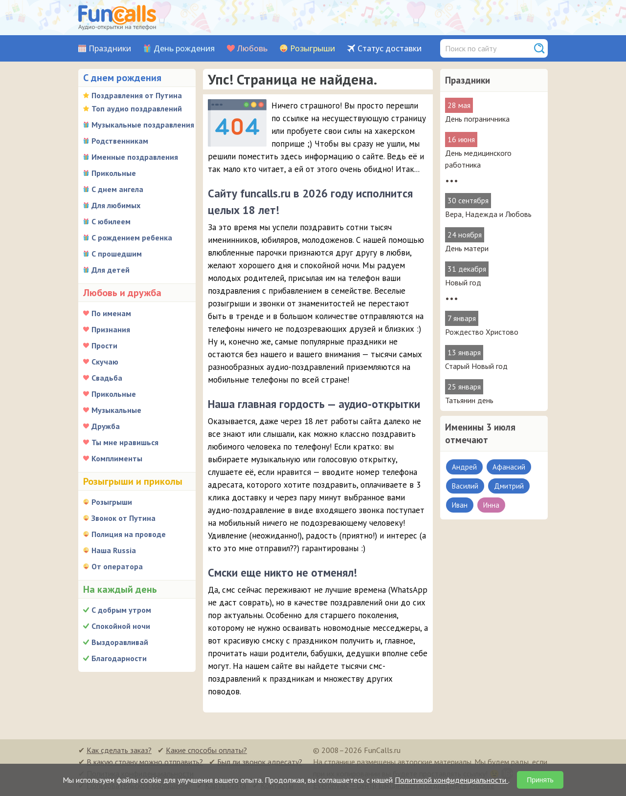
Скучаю (104, 361)
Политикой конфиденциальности (451, 780)
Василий (465, 486)
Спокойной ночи (120, 626)
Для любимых (115, 205)
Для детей (110, 270)
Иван (460, 505)
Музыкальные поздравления (142, 124)
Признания (110, 329)
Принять (540, 780)
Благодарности (119, 658)
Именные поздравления (134, 157)
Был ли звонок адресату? (259, 762)
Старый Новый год (476, 366)
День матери (467, 248)
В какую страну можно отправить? (145, 762)
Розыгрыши (312, 48)
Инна (491, 505)
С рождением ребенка (131, 237)
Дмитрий (509, 486)
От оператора (117, 566)
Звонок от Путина (123, 518)
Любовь (252, 48)
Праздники (110, 48)
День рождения (184, 48)
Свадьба (106, 378)
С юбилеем (111, 221)
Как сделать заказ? (119, 750)
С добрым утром (121, 610)
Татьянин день (469, 400)
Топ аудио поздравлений (136, 108)
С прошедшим (116, 253)
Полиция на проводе (128, 534)
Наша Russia (113, 550)
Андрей (464, 467)
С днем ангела (117, 189)
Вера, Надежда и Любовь (488, 214)
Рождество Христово (481, 332)
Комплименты (116, 458)
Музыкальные (116, 410)
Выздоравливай (119, 642)
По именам (111, 313)
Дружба (105, 426)
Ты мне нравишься (124, 442)
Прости (104, 345)
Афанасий (508, 467)
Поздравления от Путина (136, 95)
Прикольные (113, 173)
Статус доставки (390, 48)
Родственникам (119, 141)
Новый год (463, 282)
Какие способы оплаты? (206, 750)
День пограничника (477, 119)
